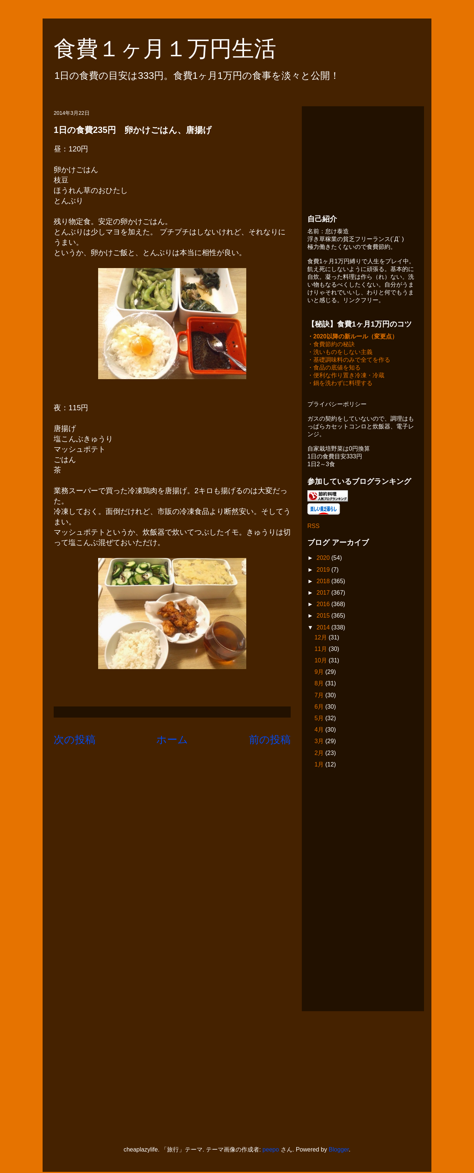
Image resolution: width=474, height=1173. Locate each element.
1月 (319, 765)
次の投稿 (75, 739)
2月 (319, 754)
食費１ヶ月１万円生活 (176, 48)
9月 (319, 672)
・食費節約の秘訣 (331, 345)
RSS (313, 527)
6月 (319, 707)
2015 (324, 616)
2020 (324, 558)
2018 (324, 582)
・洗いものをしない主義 (340, 353)
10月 (321, 661)
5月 (319, 719)
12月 (321, 638)
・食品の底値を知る (334, 368)
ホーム (172, 739)
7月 (319, 696)
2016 (324, 605)
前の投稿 (270, 739)
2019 (324, 570)
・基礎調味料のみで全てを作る (348, 360)
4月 (319, 730)
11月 (321, 649)
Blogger (339, 1150)
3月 (319, 742)
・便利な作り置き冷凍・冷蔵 (345, 376)
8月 (319, 684)
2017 (324, 593)
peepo (271, 1150)
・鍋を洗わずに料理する (340, 384)
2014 (324, 628)
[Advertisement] (362, 158)
